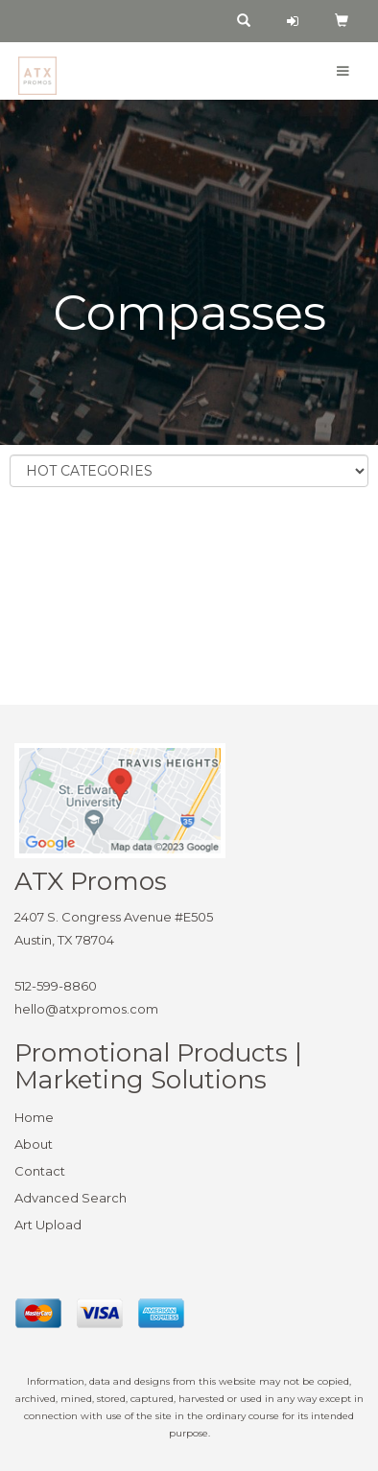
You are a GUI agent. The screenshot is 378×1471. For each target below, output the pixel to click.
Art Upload (48, 1224)
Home (34, 1117)
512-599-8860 (55, 985)
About (33, 1144)
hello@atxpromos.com (86, 1008)
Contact (39, 1171)
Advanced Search (70, 1197)
